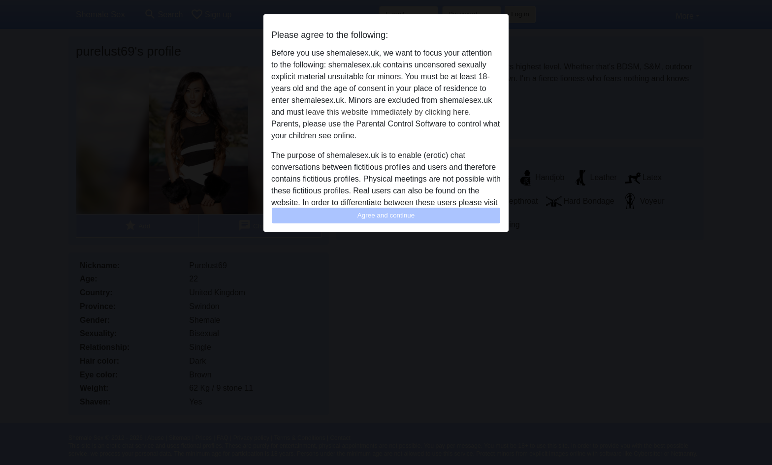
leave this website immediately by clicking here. (388, 112)
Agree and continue (386, 215)
